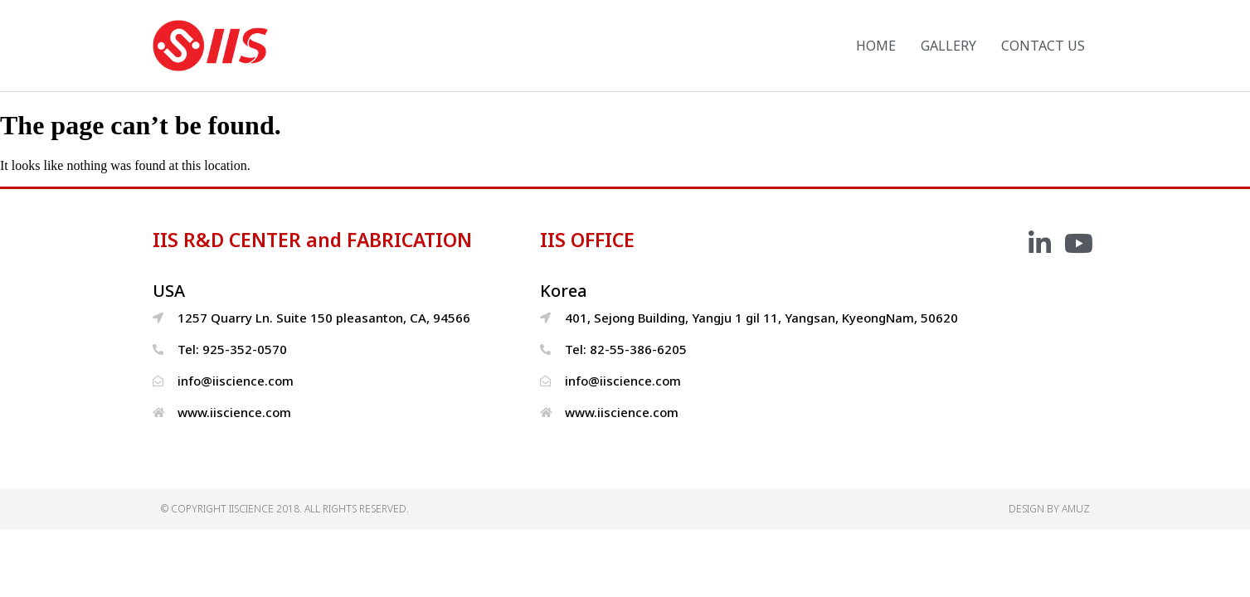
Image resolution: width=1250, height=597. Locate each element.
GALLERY (948, 45)
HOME (876, 45)
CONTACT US (1043, 45)
